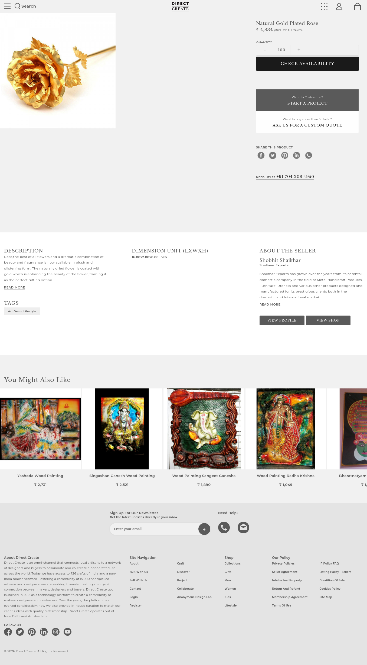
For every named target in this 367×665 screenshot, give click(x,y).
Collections (233, 563)
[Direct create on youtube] (68, 632)
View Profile (282, 320)
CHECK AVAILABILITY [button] (308, 63)
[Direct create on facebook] (9, 632)
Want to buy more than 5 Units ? (307, 123)
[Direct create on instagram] (56, 632)
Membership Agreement (289, 597)
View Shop (328, 320)
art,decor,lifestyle (22, 311)
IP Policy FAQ (329, 563)
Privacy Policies (283, 563)
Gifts (228, 572)
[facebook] (261, 155)
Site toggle (7, 6)
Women (230, 589)
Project (182, 580)
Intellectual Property (287, 580)
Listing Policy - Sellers (335, 572)
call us (224, 527)
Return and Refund (286, 589)
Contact (135, 589)
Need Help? (285, 176)
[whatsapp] (308, 155)
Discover (183, 572)
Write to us (244, 527)
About (134, 563)
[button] (360, 438)
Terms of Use (281, 605)
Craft (180, 563)
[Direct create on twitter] (21, 632)
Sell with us (138, 580)
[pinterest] (285, 155)
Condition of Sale (332, 580)
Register (136, 605)
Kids (228, 597)
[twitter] (273, 155)
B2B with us (139, 572)
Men (228, 580)
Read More (14, 287)
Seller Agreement (284, 572)
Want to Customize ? (307, 101)
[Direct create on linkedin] (45, 632)
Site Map (326, 597)
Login (134, 597)
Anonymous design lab (194, 597)
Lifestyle (231, 605)
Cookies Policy (330, 589)
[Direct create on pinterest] (33, 632)
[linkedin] (297, 155)
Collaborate (185, 589)
